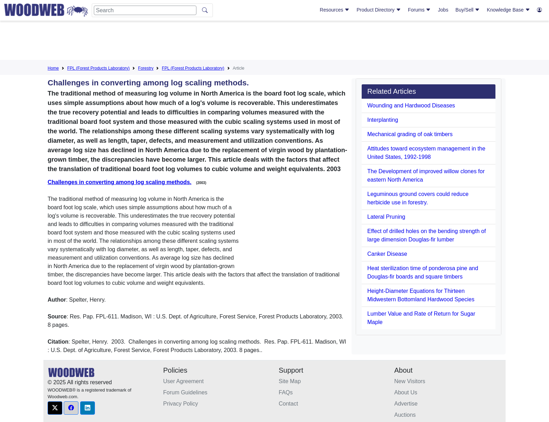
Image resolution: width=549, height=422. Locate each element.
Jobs (443, 10)
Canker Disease (387, 254)
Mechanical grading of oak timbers (410, 134)
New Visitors (409, 381)
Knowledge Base (508, 10)
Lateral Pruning (386, 217)
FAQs (286, 392)
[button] (55, 408)
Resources (334, 10)
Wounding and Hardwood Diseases (411, 105)
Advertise (406, 404)
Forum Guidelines (185, 392)
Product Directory (379, 10)
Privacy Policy (180, 404)
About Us (405, 392)
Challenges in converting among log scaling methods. (120, 182)
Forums (419, 10)
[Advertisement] (274, 41)
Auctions (405, 415)
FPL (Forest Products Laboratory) (98, 68)
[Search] (145, 10)
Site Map (290, 381)
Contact (288, 404)
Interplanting (382, 120)
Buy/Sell (468, 10)
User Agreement (183, 381)
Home (53, 68)
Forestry (145, 68)
